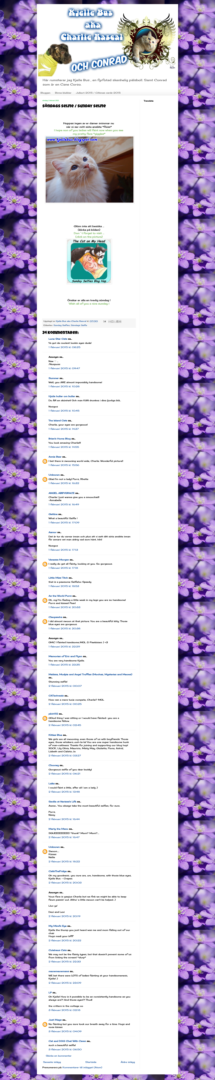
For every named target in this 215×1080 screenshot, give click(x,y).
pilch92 (53, 713)
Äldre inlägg (128, 1062)
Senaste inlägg (52, 1062)
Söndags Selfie (79, 325)
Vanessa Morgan (59, 559)
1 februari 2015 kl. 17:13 (63, 549)
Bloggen (45, 92)
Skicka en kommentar (58, 1055)
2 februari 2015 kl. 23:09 (65, 982)
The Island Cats (58, 420)
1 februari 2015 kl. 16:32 (64, 483)
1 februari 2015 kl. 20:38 (64, 628)
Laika (52, 783)
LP (50, 992)
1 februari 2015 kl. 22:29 (64, 646)
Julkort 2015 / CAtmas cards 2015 (98, 92)
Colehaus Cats (58, 950)
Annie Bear (55, 456)
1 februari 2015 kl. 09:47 (64, 368)
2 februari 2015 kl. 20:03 (65, 882)
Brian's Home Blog (60, 438)
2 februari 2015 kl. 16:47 (64, 837)
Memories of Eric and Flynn (65, 656)
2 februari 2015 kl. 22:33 (65, 961)
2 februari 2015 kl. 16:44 (64, 819)
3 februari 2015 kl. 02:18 (64, 1010)
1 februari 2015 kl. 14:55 (64, 447)
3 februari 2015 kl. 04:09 (65, 1031)
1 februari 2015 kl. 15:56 (64, 465)
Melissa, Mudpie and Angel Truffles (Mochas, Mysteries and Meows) (90, 674)
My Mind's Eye (58, 926)
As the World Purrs (60, 595)
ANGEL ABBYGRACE (61, 493)
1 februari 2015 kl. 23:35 (64, 664)
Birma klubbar (63, 92)
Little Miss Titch (58, 577)
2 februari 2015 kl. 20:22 (65, 940)
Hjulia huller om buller (62, 396)
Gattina (53, 514)
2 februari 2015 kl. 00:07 (65, 686)
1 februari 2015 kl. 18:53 (64, 586)
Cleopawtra (55, 617)
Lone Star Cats (58, 338)
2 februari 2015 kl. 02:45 (65, 725)
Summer (54, 378)
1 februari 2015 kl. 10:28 (64, 386)
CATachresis (56, 695)
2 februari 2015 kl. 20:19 (64, 916)
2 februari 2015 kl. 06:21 (64, 773)
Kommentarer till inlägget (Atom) (82, 1067)
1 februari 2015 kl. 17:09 (64, 522)
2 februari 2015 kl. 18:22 (64, 861)
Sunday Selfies (61, 325)
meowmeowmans (59, 971)
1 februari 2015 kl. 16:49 (64, 504)
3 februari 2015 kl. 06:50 (65, 1049)
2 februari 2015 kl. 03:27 (65, 755)
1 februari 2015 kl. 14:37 (64, 429)
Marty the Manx (58, 829)
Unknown (54, 474)
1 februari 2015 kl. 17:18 (63, 568)
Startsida (90, 1062)
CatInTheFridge (58, 871)
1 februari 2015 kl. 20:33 (64, 607)
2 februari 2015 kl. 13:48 (64, 791)
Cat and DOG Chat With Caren (67, 1041)
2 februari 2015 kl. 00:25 (65, 704)
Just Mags (55, 1019)
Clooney (54, 765)
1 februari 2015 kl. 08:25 (64, 347)
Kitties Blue (55, 735)
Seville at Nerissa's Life (62, 801)
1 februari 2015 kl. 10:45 (64, 410)
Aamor (52, 532)
